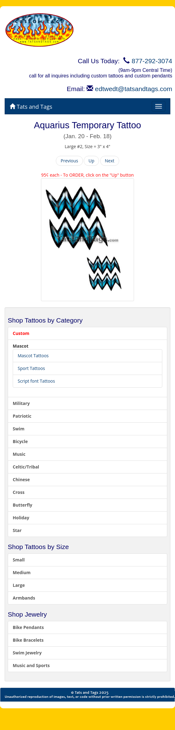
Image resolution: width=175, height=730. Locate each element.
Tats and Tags (31, 106)
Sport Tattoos (31, 368)
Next (109, 161)
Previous (69, 161)
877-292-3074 (152, 60)
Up (91, 161)
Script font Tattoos (36, 381)
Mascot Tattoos (33, 355)
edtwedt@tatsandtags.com (133, 88)
